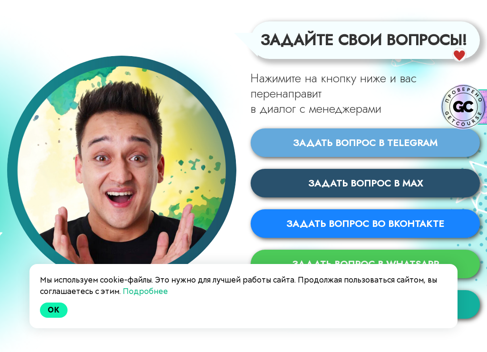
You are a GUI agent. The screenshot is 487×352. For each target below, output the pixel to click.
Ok (54, 310)
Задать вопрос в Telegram (365, 142)
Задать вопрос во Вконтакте (365, 223)
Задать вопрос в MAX (365, 183)
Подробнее (145, 291)
